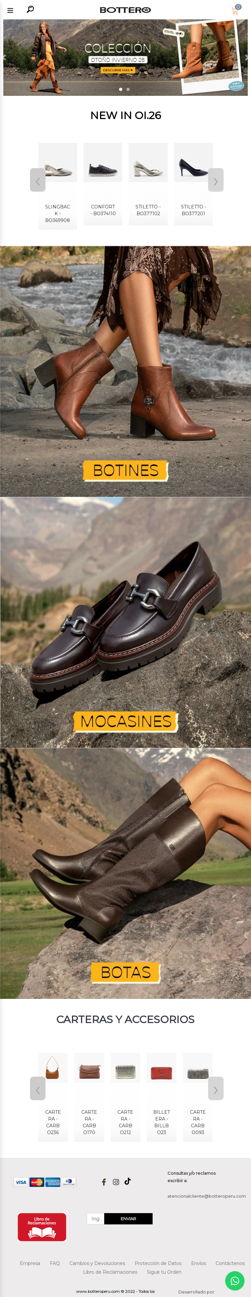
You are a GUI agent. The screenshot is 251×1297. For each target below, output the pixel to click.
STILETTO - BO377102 (148, 210)
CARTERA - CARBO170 (89, 1122)
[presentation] (36, 179)
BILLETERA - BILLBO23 (161, 1122)
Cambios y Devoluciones (97, 1263)
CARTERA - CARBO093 (198, 1122)
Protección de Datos (158, 1263)
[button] (3, 57)
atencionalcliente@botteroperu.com (206, 1196)
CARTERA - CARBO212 (125, 1122)
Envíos (198, 1263)
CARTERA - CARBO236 (53, 1122)
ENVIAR (128, 1218)
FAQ (55, 1263)
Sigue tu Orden (164, 1272)
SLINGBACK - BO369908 (57, 213)
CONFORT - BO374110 (103, 210)
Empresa (30, 1263)
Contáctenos (230, 1263)
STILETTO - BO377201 (193, 210)
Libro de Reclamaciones (110, 1272)
